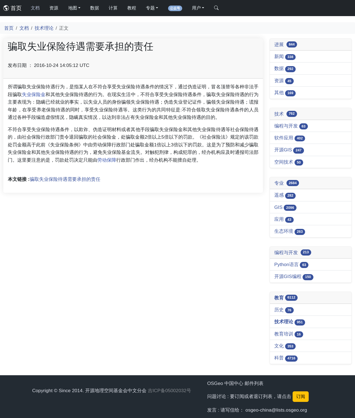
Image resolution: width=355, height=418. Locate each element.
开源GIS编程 (293, 277)
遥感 (285, 195)
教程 (131, 8)
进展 (285, 44)
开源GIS (289, 150)
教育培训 (288, 334)
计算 (113, 8)
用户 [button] (196, 8)
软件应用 (289, 138)
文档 (35, 8)
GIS (285, 207)
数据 (94, 8)
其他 (285, 93)
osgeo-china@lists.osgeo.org (276, 410)
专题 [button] (150, 8)
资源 (53, 8)
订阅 (300, 396)
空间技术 (288, 162)
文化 (285, 346)
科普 (286, 358)
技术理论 (44, 28)
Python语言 (291, 265)
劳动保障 (106, 160)
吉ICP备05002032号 (169, 390)
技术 (285, 114)
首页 (12, 8)
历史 (284, 310)
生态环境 (289, 231)
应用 (284, 219)
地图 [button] (72, 8)
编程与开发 (291, 126)
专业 (286, 183)
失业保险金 (33, 94)
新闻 (285, 57)
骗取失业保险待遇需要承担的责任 (65, 179)
